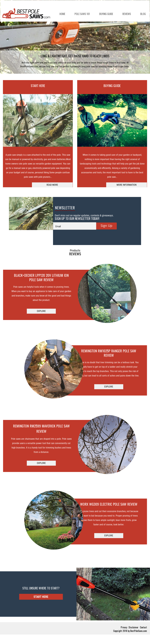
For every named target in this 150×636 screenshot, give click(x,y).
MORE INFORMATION (127, 184)
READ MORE (52, 184)
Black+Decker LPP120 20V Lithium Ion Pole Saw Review (41, 277)
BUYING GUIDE (112, 85)
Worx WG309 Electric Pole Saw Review (108, 504)
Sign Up (106, 225)
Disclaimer (133, 627)
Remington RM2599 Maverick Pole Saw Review (41, 428)
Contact (143, 627)
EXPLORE (41, 311)
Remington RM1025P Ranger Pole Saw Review (108, 352)
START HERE (38, 85)
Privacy (124, 627)
